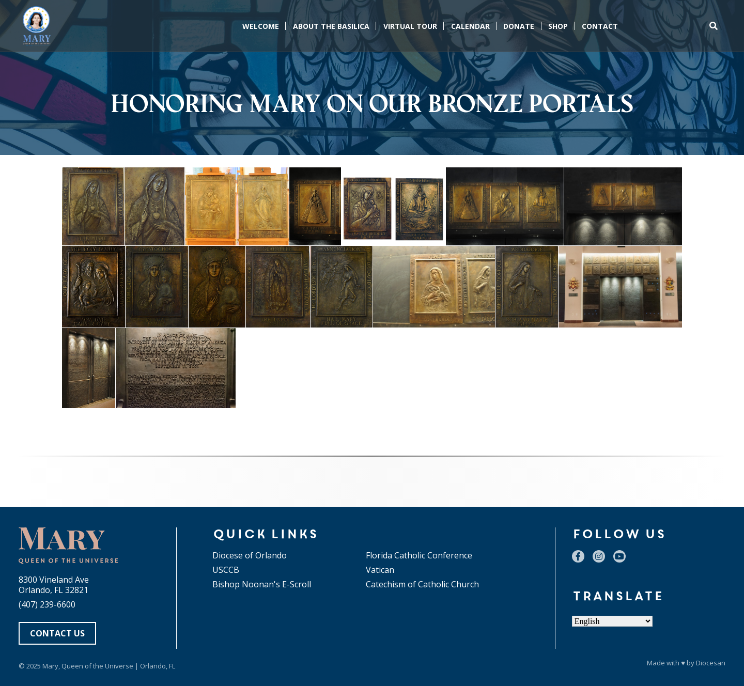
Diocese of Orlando (249, 555)
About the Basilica (331, 26)
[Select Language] (612, 621)
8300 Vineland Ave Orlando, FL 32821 (54, 584)
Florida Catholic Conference (419, 555)
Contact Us (57, 633)
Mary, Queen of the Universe (87, 666)
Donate (518, 26)
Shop (558, 26)
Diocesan (710, 662)
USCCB (225, 570)
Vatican (380, 570)
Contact (600, 26)
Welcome (260, 26)
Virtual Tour (410, 26)
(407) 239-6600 (47, 604)
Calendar (470, 26)
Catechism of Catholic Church (422, 584)
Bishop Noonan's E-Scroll (261, 584)
